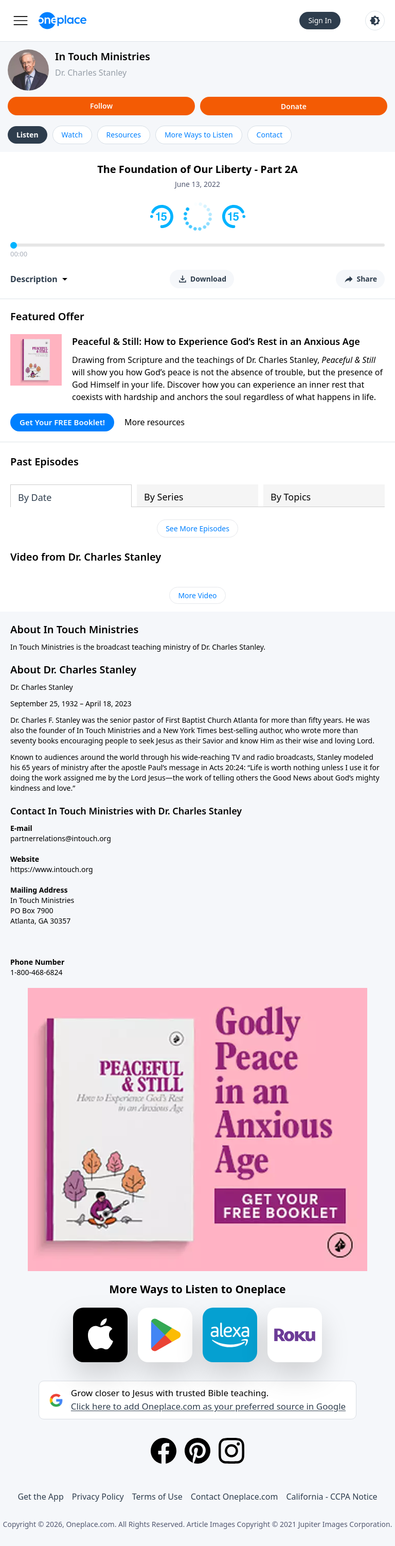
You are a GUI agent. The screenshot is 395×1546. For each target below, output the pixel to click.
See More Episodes (197, 528)
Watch (72, 135)
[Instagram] (231, 1451)
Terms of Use (157, 1496)
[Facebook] (163, 1451)
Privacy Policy (98, 1496)
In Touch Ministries (102, 56)
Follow (101, 106)
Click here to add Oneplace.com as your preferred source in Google (208, 1406)
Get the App (40, 1496)
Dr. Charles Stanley (91, 72)
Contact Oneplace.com (234, 1496)
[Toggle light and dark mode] (375, 20)
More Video (197, 595)
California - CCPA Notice (331, 1496)
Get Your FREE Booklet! (62, 422)
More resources (154, 422)
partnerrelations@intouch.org (60, 838)
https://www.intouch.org (51, 869)
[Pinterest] (197, 1451)
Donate (294, 106)
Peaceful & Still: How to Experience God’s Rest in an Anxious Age (216, 341)
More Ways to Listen (199, 135)
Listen (27, 135)
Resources (123, 135)
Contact (270, 135)
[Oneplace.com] (62, 20)
